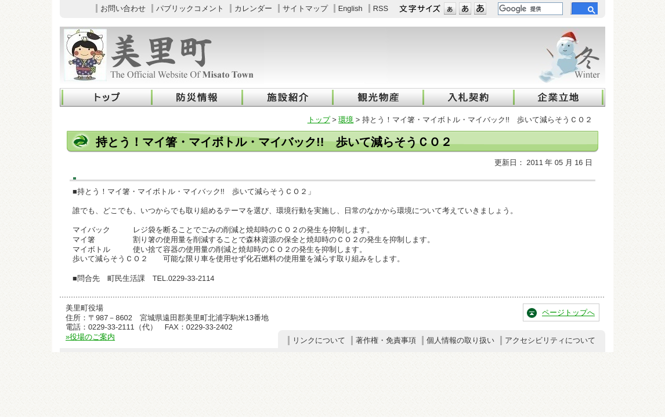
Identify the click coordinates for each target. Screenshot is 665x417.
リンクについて (318, 340)
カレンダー (253, 8)
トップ (319, 119)
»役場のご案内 (90, 336)
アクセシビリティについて (550, 340)
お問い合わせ (123, 8)
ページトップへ (568, 312)
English (350, 8)
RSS (380, 8)
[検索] (529, 8)
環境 (345, 119)
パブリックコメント (190, 8)
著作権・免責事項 (386, 340)
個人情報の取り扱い (460, 340)
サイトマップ (305, 8)
